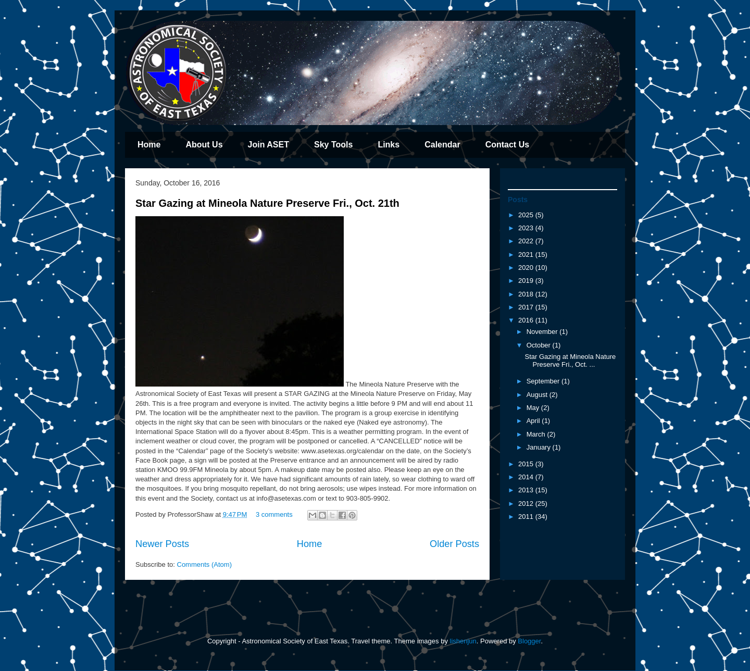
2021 (526, 254)
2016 (526, 320)
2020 (526, 267)
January (540, 447)
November (543, 332)
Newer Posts (162, 544)
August (538, 395)
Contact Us (507, 144)
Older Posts (454, 544)
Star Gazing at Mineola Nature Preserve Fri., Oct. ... (570, 361)
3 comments (274, 514)
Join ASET (268, 144)
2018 (526, 294)
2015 (526, 464)
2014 (526, 477)
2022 (526, 241)
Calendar (442, 144)
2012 (526, 503)
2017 (526, 307)
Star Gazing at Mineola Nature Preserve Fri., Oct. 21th (267, 203)
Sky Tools (333, 144)
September (544, 381)
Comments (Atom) (204, 564)
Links (388, 144)
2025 (526, 215)
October (540, 345)
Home (149, 144)
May (534, 408)
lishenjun (463, 641)
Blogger (529, 641)
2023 (526, 228)
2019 (526, 280)
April (534, 421)
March (537, 434)
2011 (526, 516)
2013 (526, 490)
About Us (203, 144)
